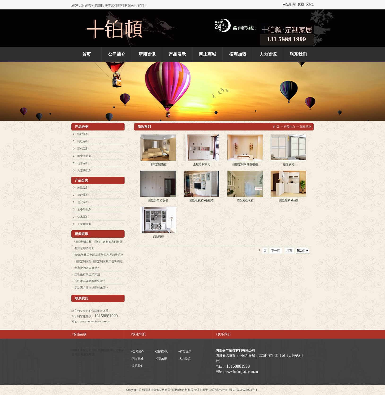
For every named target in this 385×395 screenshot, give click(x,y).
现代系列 (83, 148)
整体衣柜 (288, 164)
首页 (86, 54)
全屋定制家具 (201, 164)
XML (310, 4)
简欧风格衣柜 (245, 200)
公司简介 (116, 54)
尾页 (289, 250)
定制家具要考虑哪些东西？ (91, 287)
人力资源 (268, 54)
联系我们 (298, 54)
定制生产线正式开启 (87, 274)
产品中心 (289, 126)
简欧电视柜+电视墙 (201, 200)
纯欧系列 (83, 134)
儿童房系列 (84, 170)
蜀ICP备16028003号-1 (243, 389)
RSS (301, 4)
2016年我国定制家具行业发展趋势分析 (98, 254)
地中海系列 (84, 156)
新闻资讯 (147, 54)
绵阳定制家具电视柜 (245, 164)
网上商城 (207, 54)
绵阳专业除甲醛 (85, 354)
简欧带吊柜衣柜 (158, 200)
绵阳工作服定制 (81, 350)
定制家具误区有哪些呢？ (90, 281)
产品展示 (177, 54)
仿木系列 (83, 163)
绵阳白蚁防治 (101, 350)
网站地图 (289, 4)
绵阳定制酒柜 (158, 164)
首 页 (276, 126)
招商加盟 (237, 54)
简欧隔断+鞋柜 (288, 200)
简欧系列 (83, 141)
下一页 (275, 250)
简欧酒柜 (158, 236)
